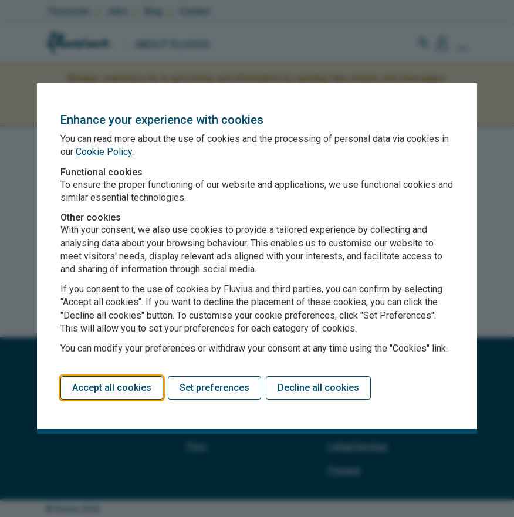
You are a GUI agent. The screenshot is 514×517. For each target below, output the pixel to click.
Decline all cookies (318, 387)
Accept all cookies (111, 387)
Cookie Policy (104, 151)
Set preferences (214, 387)
